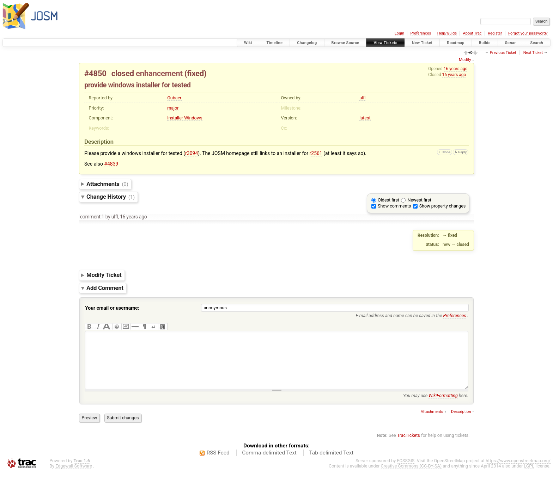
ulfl (362, 97)
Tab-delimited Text (331, 463)
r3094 (191, 153)
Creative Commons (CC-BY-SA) (411, 476)
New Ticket (422, 43)
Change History (110, 196)
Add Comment (104, 287)
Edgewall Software (73, 476)
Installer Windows (184, 117)
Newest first (419, 200)
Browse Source (345, 43)
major (172, 108)
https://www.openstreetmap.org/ (518, 471)
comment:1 (92, 216)
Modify (465, 59)
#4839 (111, 164)
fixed (195, 73)
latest (364, 117)
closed (122, 73)
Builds (485, 43)
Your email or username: (112, 308)
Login (399, 33)
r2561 (316, 153)
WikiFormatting (443, 406)
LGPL (529, 476)
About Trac (472, 33)
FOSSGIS (405, 471)
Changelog (307, 43)
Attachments (107, 183)
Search (536, 43)
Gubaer (174, 97)
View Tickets (385, 43)
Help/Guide (447, 33)
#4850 (95, 73)
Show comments (394, 206)
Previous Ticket (503, 52)
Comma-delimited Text (269, 463)
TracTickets (408, 445)
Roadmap (455, 43)
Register (495, 33)
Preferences (420, 33)
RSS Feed (218, 463)
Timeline (274, 43)
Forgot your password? (528, 33)
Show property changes (442, 206)
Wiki (248, 43)
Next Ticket (533, 52)
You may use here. (435, 406)
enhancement (159, 73)
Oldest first (388, 200)
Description (461, 422)
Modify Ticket (103, 275)
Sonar (510, 43)
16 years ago (456, 68)
